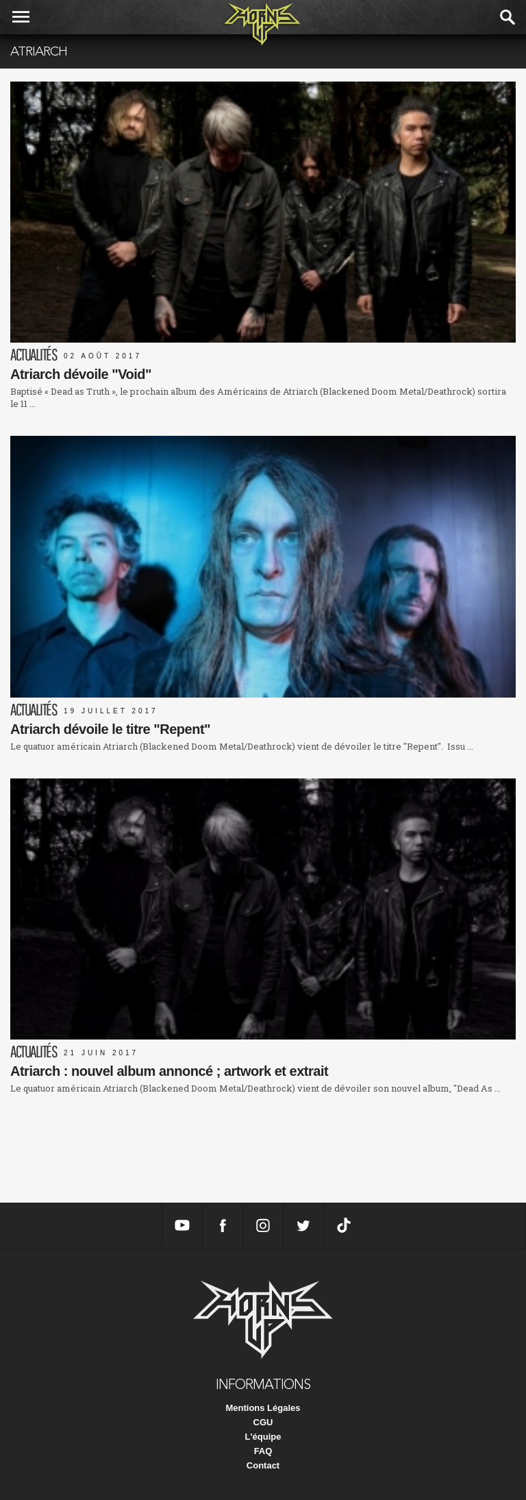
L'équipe (263, 1436)
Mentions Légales (262, 1408)
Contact (263, 1465)
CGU (263, 1422)
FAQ (263, 1451)
